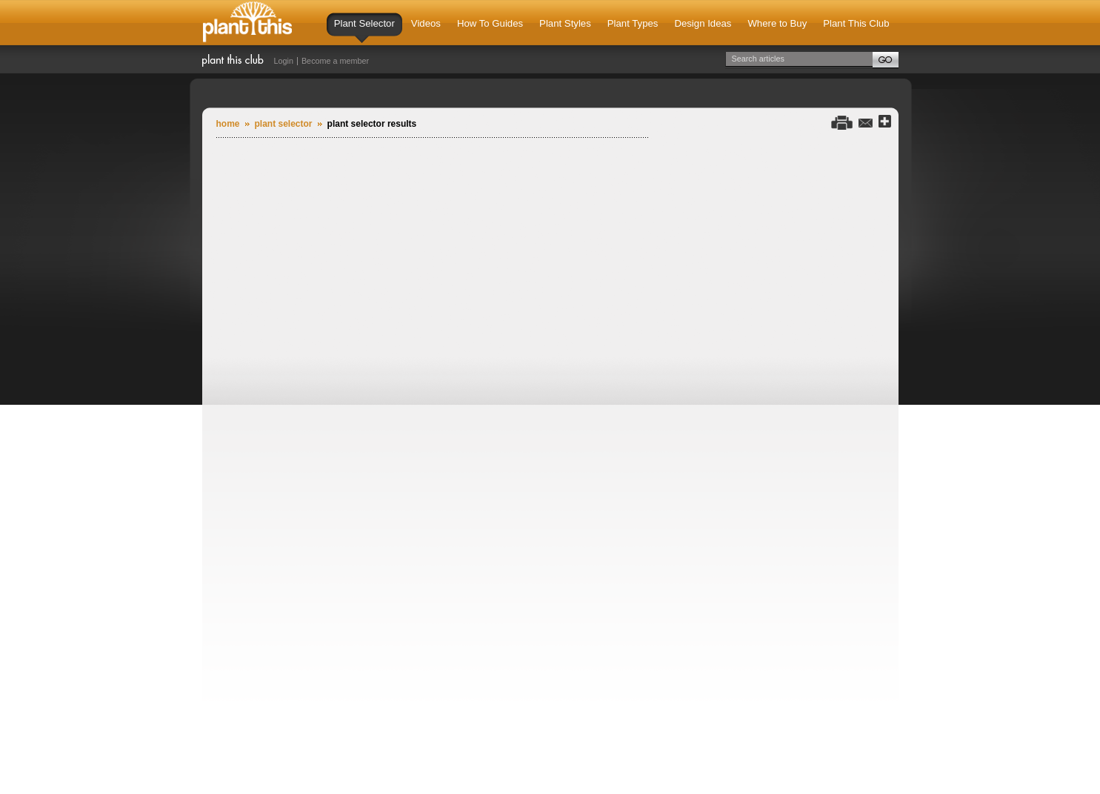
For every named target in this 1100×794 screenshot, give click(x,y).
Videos (426, 23)
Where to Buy (777, 23)
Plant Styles (565, 23)
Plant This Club (856, 23)
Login (283, 60)
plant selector (284, 124)
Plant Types (633, 23)
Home (228, 124)
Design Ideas (702, 23)
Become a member (335, 60)
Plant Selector (364, 30)
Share (885, 122)
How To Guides (490, 23)
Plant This (247, 22)
